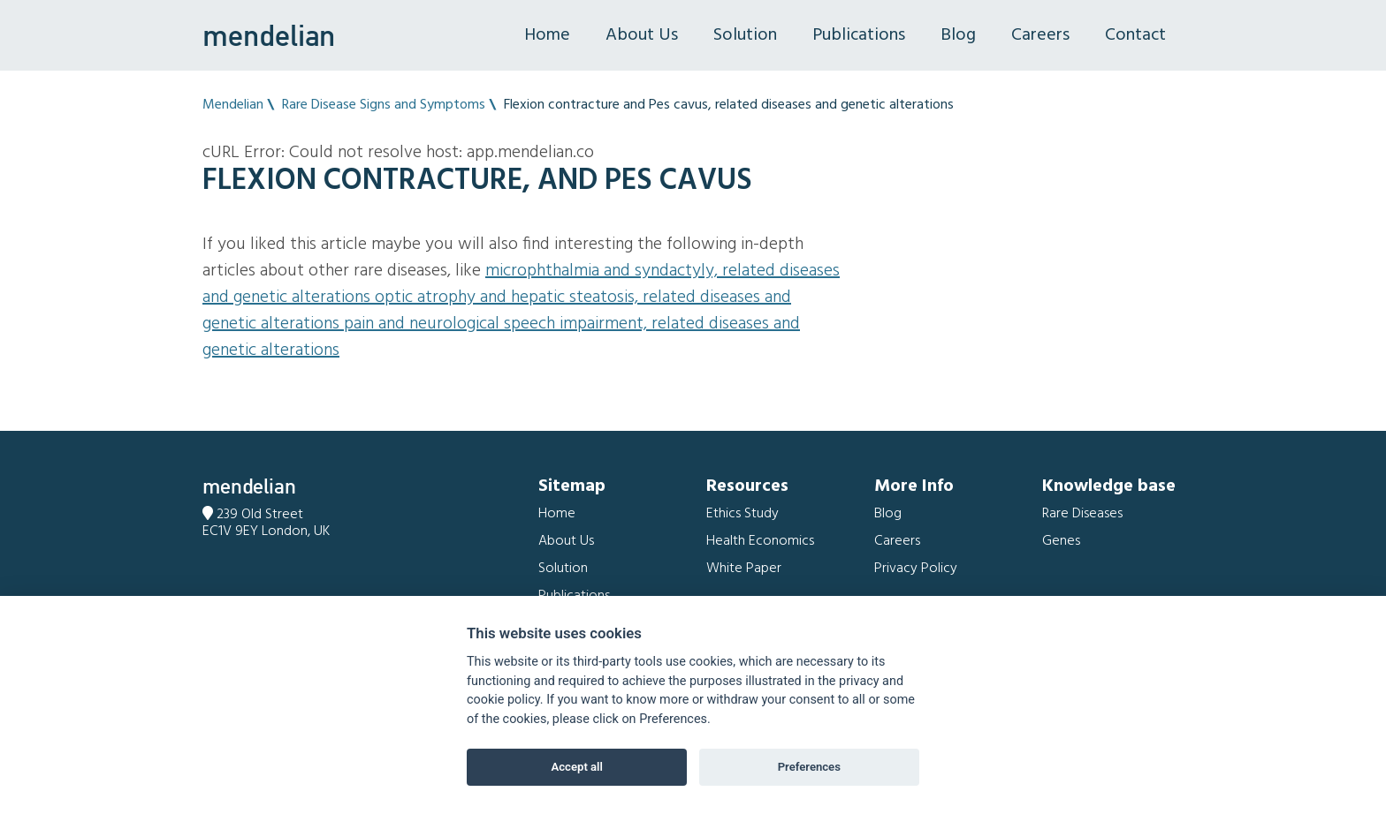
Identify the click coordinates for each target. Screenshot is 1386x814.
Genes (1061, 541)
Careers (1040, 35)
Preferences (809, 766)
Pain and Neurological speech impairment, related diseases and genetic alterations (501, 337)
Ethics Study (742, 513)
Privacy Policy (915, 568)
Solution (745, 35)
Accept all (577, 766)
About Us (641, 35)
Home (547, 35)
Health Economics (760, 541)
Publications (858, 35)
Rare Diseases (1082, 513)
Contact (1135, 35)
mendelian (268, 35)
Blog (958, 35)
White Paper (743, 568)
